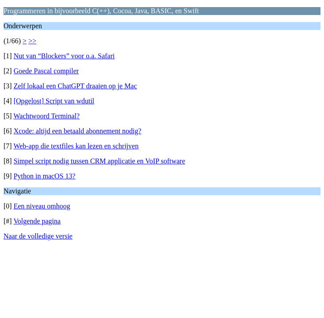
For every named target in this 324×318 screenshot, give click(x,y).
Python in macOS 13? (45, 176)
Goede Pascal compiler (46, 71)
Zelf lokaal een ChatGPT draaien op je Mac (75, 86)
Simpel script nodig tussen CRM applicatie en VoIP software (99, 161)
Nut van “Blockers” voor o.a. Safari (64, 56)
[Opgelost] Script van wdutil (54, 101)
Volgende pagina (37, 221)
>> (32, 41)
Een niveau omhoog (42, 206)
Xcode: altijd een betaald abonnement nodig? (77, 131)
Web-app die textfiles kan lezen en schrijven (75, 146)
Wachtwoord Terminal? (46, 116)
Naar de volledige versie (38, 236)
